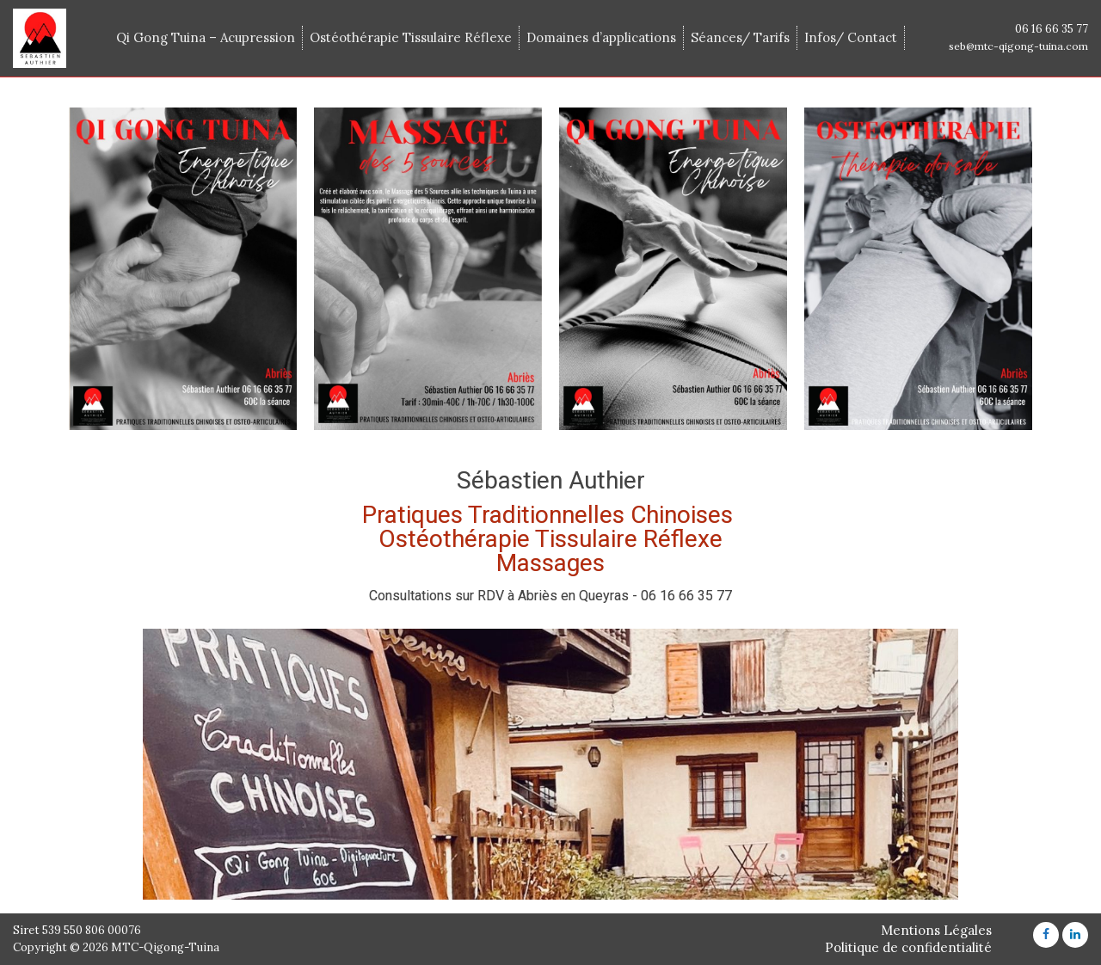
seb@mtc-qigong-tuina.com (1018, 46)
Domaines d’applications (601, 37)
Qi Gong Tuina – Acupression (205, 37)
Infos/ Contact (850, 37)
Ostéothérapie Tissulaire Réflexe (411, 37)
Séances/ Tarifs (740, 37)
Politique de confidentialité (908, 947)
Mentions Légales (936, 930)
